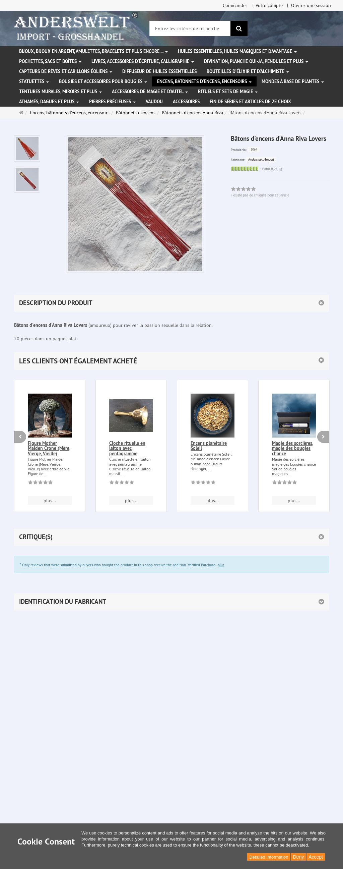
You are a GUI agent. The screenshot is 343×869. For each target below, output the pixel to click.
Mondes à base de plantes (293, 81)
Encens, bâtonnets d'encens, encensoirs (204, 81)
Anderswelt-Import (261, 159)
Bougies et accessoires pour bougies (103, 81)
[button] (171, 361)
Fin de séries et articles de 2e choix (250, 102)
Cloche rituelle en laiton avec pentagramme (127, 448)
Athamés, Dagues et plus (49, 102)
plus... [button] (50, 501)
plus (221, 565)
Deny (298, 857)
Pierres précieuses (112, 102)
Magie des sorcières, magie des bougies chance (292, 448)
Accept (315, 857)
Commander (235, 5)
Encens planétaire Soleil (209, 445)
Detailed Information (268, 857)
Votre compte (269, 5)
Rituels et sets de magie (228, 92)
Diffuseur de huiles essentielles (159, 71)
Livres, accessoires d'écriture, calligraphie (142, 61)
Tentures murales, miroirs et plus (60, 92)
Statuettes (34, 81)
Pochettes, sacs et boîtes (50, 61)
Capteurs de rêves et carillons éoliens (65, 71)
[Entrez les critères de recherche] (190, 28)
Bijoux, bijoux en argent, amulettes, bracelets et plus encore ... (93, 51)
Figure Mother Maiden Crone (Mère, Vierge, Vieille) (49, 448)
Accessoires (186, 102)
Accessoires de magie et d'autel (150, 92)
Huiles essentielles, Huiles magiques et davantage (237, 51)
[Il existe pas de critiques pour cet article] (40, 483)
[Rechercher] (239, 28)
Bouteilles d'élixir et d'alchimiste (248, 71)
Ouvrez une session (311, 5)
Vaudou (154, 102)
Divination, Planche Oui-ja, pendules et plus (256, 61)
